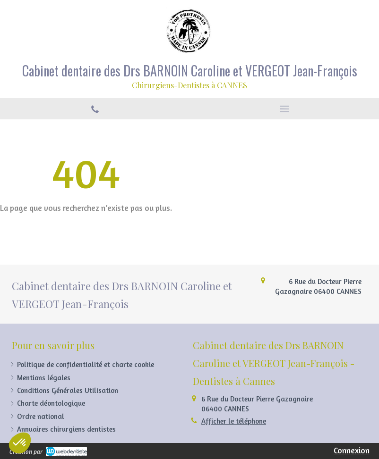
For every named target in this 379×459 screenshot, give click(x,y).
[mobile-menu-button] (284, 109)
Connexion (352, 450)
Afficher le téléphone (233, 421)
